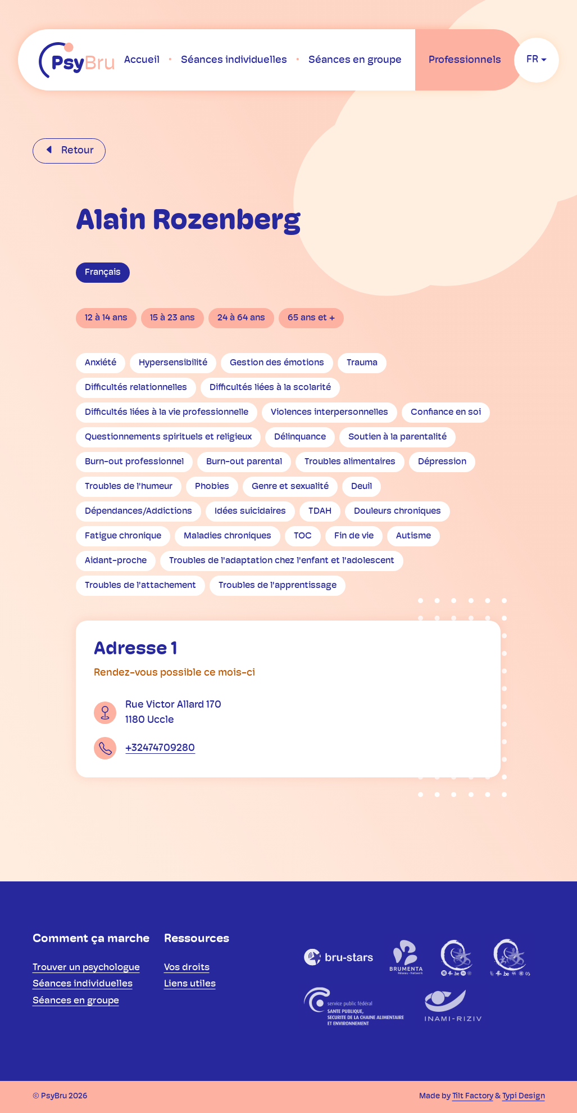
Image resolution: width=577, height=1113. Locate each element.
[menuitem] (142, 60)
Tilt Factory (472, 1096)
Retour (76, 151)
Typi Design (523, 1096)
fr (532, 60)
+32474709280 (160, 748)
